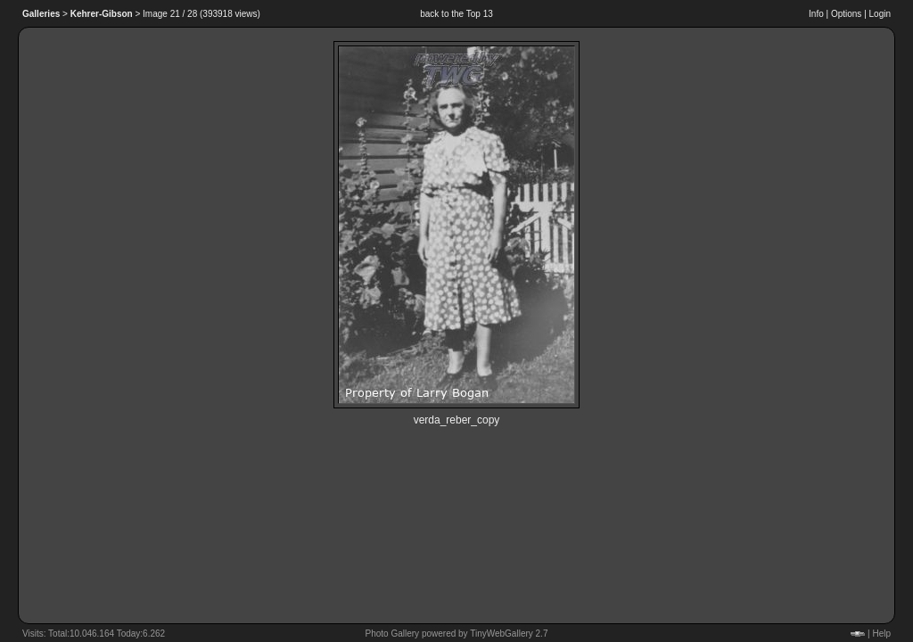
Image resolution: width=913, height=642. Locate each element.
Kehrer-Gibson (101, 14)
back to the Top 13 (456, 14)
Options (846, 14)
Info (816, 14)
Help (881, 633)
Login (880, 14)
